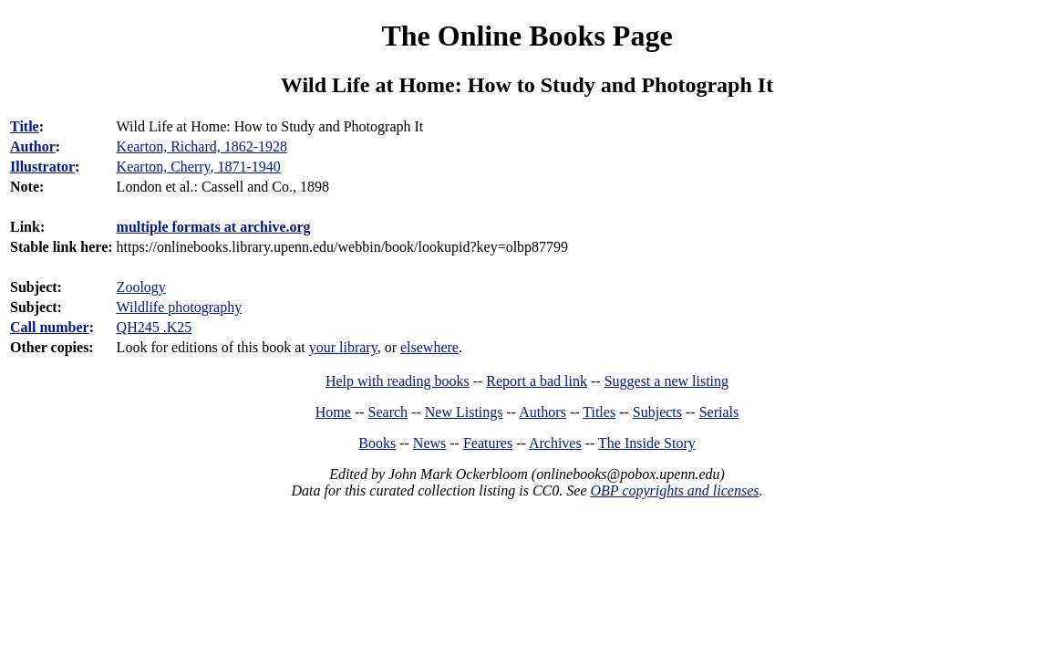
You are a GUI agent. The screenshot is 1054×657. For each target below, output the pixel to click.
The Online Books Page (526, 35)
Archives (555, 443)
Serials (719, 412)
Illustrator (42, 166)
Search (388, 412)
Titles (599, 412)
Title (24, 126)
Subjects (657, 412)
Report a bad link (536, 381)
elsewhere (429, 347)
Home (333, 412)
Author (33, 146)
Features (487, 443)
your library (343, 347)
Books (377, 443)
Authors (542, 412)
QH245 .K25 (154, 327)
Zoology (141, 287)
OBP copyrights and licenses (674, 490)
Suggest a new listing (666, 381)
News (429, 443)
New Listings (464, 412)
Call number (49, 327)
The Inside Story (647, 443)
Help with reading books (398, 381)
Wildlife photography (180, 307)
